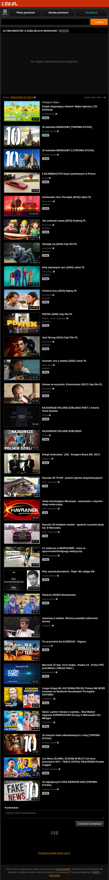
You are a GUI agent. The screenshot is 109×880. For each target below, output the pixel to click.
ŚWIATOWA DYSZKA (21, 97)
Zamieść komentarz (90, 823)
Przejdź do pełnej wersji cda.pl (54, 853)
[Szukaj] (45, 22)
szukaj (99, 22)
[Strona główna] (10, 3)
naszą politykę (62, 869)
